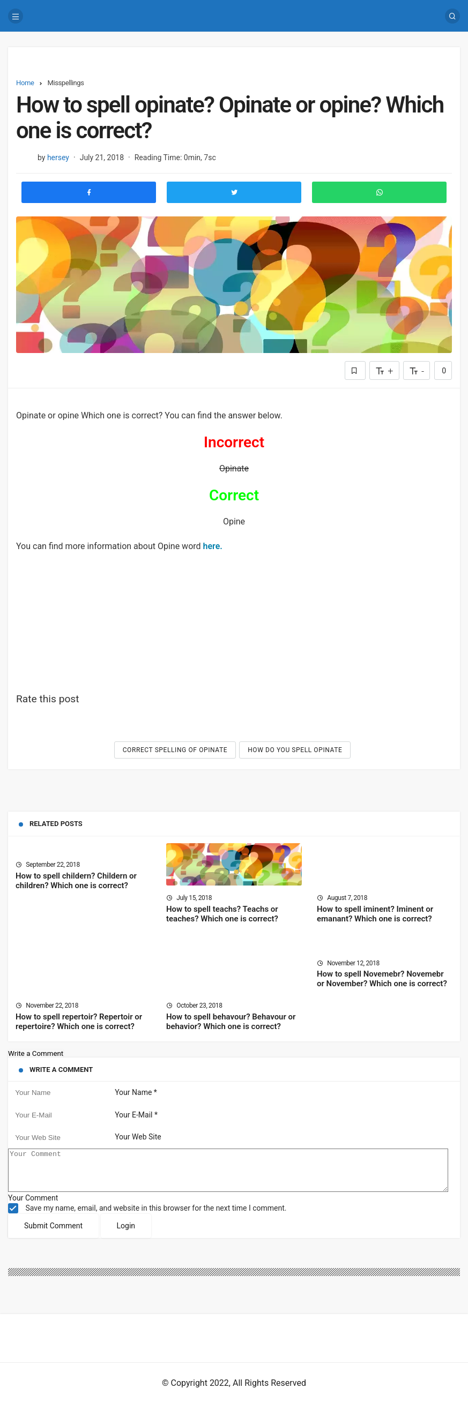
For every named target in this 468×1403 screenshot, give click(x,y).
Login (126, 1233)
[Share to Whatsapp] (379, 192)
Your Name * (136, 1092)
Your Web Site (138, 1137)
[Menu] (15, 16)
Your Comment (33, 1206)
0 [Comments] (443, 370)
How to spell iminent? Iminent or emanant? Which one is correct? (375, 914)
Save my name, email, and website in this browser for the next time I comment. (155, 1216)
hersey (58, 157)
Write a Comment (35, 1053)
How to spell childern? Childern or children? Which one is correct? (76, 880)
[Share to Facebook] (88, 192)
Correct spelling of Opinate (175, 750)
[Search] (452, 16)
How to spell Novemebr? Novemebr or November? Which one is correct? (382, 979)
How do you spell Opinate (295, 750)
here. (212, 546)
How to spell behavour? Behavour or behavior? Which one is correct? (231, 1021)
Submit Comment (53, 1233)
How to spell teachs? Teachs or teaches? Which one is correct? (222, 914)
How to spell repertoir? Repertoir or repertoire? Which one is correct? (79, 1021)
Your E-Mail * (136, 1115)
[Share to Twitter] (234, 192)
